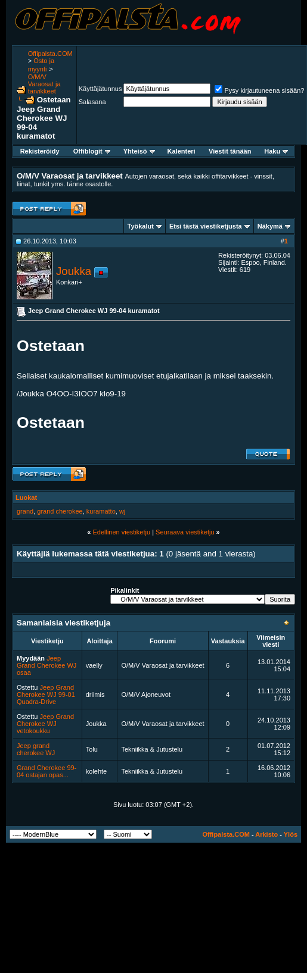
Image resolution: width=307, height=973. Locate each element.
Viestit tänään (230, 151)
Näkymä (270, 226)
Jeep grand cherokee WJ (36, 749)
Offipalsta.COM (50, 53)
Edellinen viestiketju (121, 532)
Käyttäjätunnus (100, 88)
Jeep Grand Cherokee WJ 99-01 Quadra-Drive (46, 694)
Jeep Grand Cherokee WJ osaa (46, 665)
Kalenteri (182, 151)
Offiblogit (91, 151)
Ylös (290, 834)
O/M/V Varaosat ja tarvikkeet (44, 84)
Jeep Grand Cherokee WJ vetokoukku (45, 723)
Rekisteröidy (40, 151)
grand (25, 511)
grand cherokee (59, 511)
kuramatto (101, 511)
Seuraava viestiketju (185, 532)
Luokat (26, 497)
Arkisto (266, 834)
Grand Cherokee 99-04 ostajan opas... (46, 771)
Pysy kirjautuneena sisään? (259, 90)
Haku (276, 151)
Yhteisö (139, 151)
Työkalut (141, 226)
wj (122, 511)
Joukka (73, 271)
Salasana (92, 101)
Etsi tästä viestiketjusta (205, 226)
